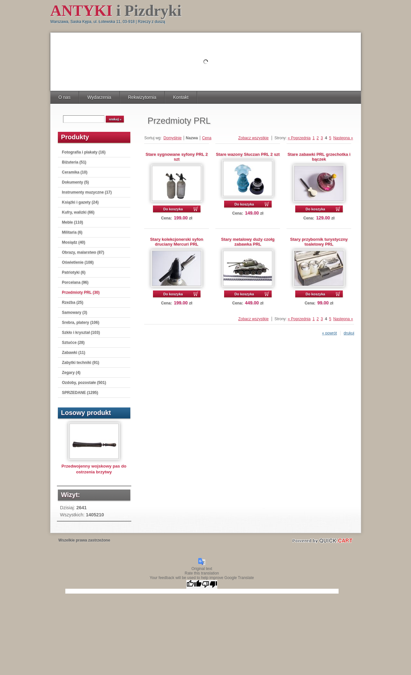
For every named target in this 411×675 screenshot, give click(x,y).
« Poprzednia (299, 138)
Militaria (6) (72, 232)
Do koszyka (173, 209)
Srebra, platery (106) (80, 322)
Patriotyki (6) (74, 272)
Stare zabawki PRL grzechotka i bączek (319, 157)
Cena (206, 138)
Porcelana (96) (75, 282)
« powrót (329, 333)
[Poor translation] (209, 584)
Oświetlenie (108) (78, 262)
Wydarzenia (99, 97)
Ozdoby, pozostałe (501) (84, 382)
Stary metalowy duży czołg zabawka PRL (248, 242)
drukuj (349, 333)
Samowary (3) (74, 312)
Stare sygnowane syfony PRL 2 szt (177, 157)
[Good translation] (194, 584)
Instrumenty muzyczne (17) (87, 192)
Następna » (343, 138)
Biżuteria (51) (74, 162)
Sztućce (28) (73, 342)
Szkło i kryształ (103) (81, 332)
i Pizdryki (115, 10)
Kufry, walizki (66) (78, 212)
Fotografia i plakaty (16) (84, 152)
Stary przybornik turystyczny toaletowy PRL (319, 242)
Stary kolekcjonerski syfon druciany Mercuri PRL (176, 242)
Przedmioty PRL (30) (81, 292)
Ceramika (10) (75, 172)
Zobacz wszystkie (253, 138)
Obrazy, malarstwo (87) (83, 252)
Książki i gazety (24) (80, 202)
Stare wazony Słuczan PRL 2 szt (247, 154)
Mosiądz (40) (73, 242)
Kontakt (181, 97)
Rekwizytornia (142, 97)
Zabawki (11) (73, 352)
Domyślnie (173, 138)
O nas (64, 97)
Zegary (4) (71, 372)
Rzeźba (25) (72, 302)
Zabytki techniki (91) (80, 362)
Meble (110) (72, 222)
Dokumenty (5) (75, 182)
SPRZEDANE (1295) (80, 392)
